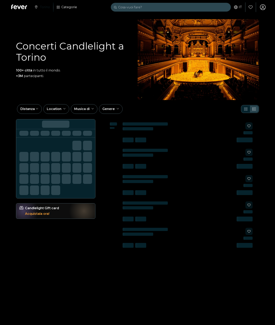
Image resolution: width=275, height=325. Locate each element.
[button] (29, 109)
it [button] (238, 7)
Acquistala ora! (37, 214)
